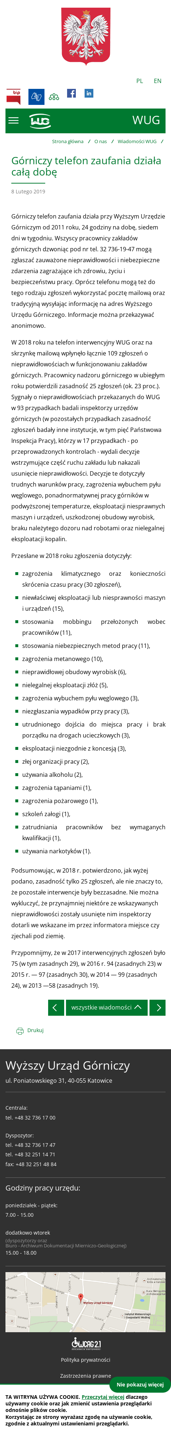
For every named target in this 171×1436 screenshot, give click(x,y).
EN (158, 81)
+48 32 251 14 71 (35, 1154)
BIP (13, 97)
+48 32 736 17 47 (35, 1144)
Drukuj (35, 1030)
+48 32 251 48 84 (36, 1164)
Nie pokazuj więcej (140, 1384)
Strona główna (67, 141)
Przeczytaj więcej (103, 1396)
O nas (100, 141)
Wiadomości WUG (137, 141)
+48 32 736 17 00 (35, 1117)
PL (139, 81)
